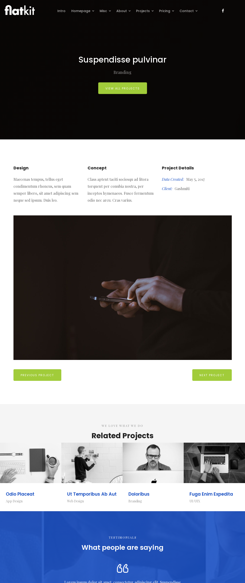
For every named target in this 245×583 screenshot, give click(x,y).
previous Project (37, 375)
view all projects (122, 88)
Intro (61, 11)
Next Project (212, 375)
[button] (83, 10)
